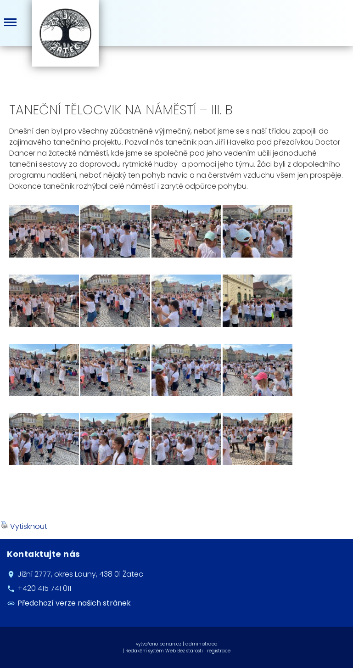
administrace (201, 643)
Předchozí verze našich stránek (74, 603)
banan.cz (170, 643)
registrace (218, 650)
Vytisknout (24, 526)
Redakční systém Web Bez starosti (164, 650)
